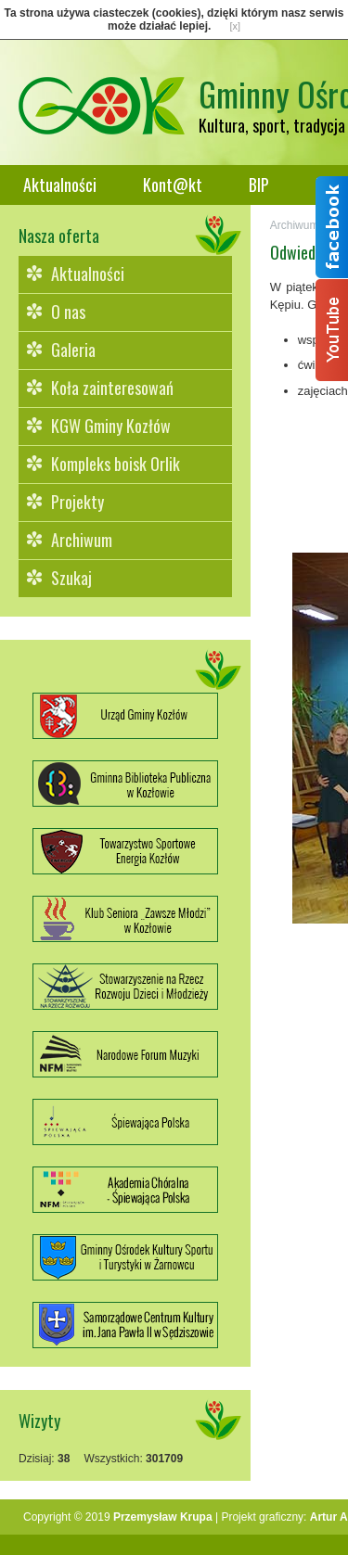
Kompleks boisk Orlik (115, 464)
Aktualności (60, 184)
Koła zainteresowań (112, 388)
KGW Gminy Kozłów (111, 426)
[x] (234, 26)
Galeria (73, 350)
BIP (259, 184)
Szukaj (71, 578)
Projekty (77, 502)
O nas (68, 312)
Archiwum (81, 540)
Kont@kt (172, 184)
